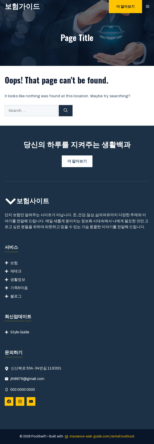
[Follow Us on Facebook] (9, 401)
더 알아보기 (125, 6)
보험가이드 (22, 6)
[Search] (66, 110)
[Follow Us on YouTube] (31, 401)
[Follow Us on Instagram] (20, 401)
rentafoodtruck (122, 436)
